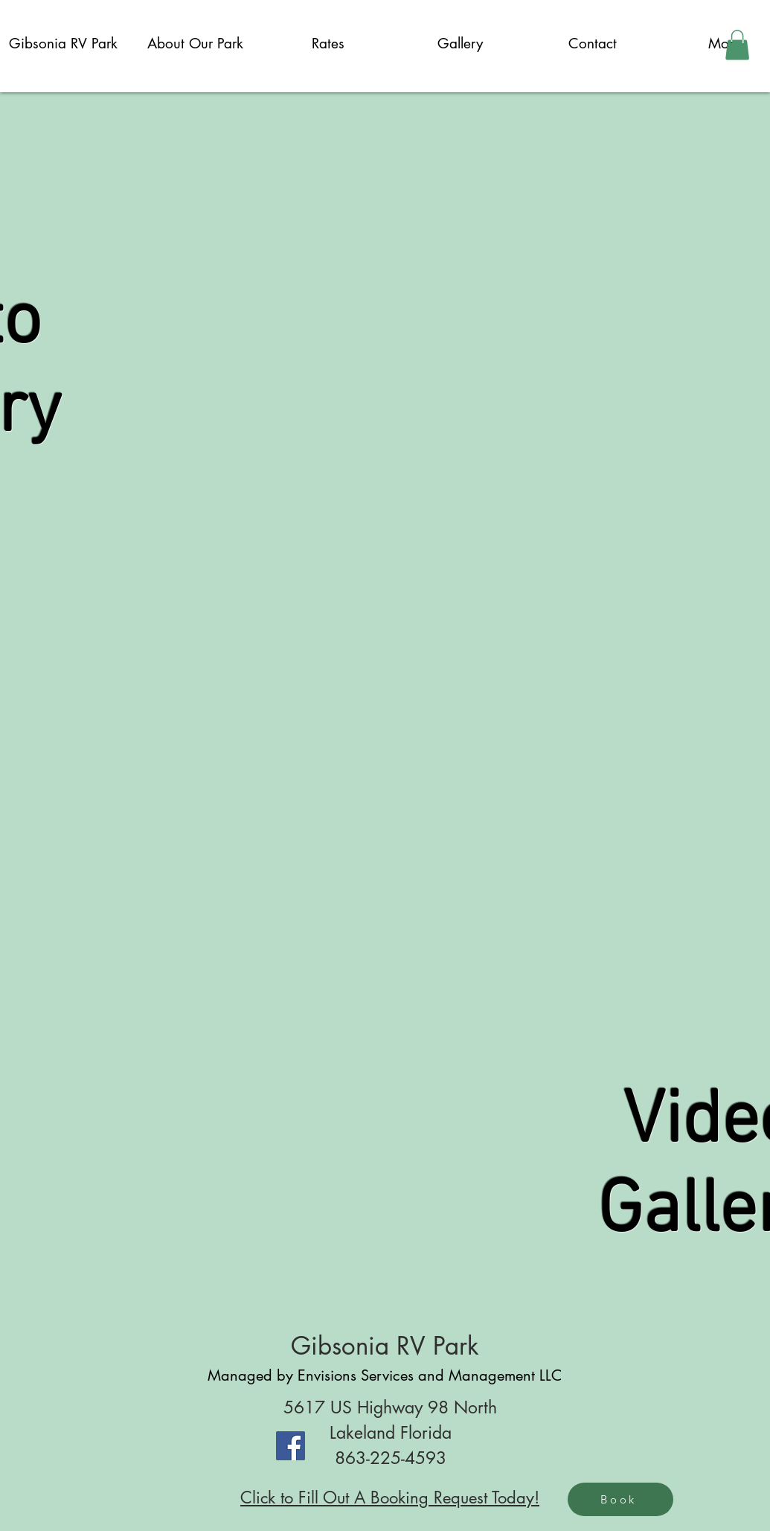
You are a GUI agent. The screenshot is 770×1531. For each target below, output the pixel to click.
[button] (737, 45)
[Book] (620, 1499)
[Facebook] (290, 1445)
